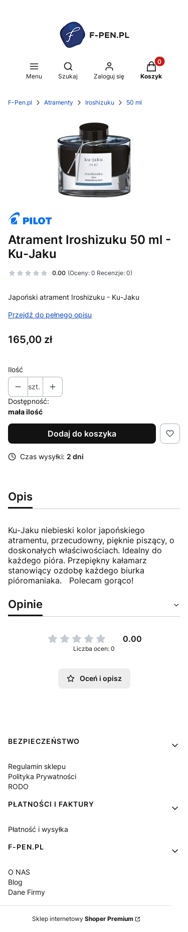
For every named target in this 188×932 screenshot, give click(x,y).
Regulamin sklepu (37, 766)
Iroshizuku (99, 102)
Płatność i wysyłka (38, 829)
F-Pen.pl (20, 102)
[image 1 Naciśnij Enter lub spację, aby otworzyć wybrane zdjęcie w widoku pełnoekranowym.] (94, 160)
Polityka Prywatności (42, 776)
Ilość (15, 369)
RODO (18, 786)
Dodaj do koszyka (82, 434)
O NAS (19, 872)
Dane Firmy (26, 892)
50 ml (134, 102)
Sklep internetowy (82, 918)
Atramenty (58, 102)
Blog (15, 882)
